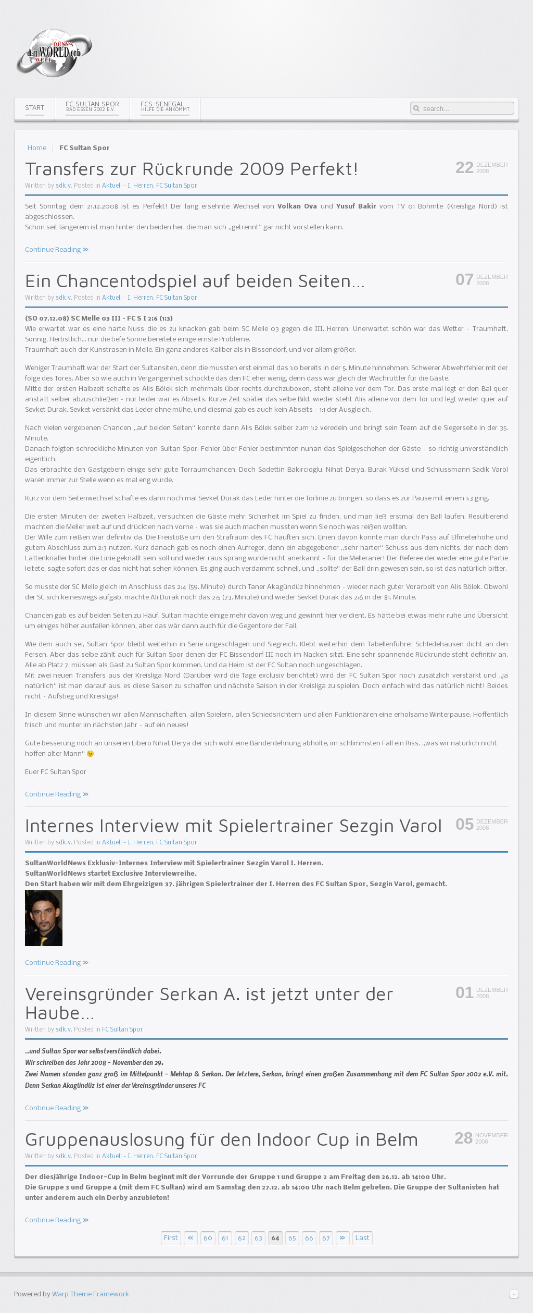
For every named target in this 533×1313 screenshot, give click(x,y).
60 (208, 1238)
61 (225, 1238)
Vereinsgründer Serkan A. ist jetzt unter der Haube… (209, 1002)
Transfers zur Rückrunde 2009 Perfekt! (192, 168)
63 (258, 1238)
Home (37, 148)
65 (292, 1238)
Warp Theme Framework (90, 1294)
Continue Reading (53, 250)
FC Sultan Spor (176, 186)
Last (363, 1238)
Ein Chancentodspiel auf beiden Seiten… (195, 280)
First (171, 1238)
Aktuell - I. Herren (127, 186)
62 (242, 1238)
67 (326, 1238)
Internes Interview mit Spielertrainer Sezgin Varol (233, 825)
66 (309, 1238)
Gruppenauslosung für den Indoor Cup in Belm (221, 1138)
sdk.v (63, 186)
